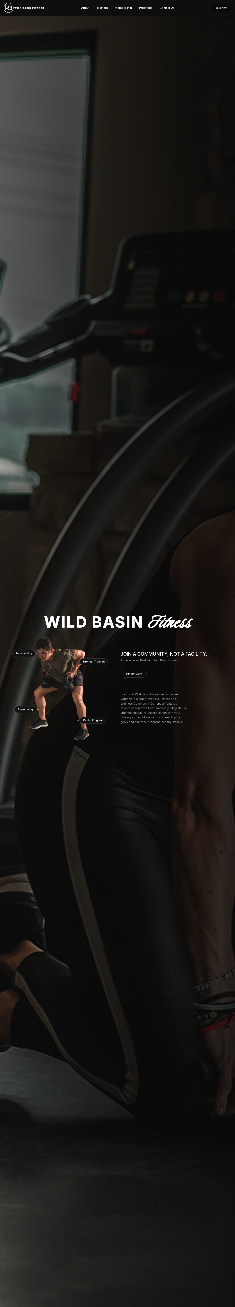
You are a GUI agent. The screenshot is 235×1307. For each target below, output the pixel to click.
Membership (123, 8)
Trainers (102, 8)
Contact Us (166, 8)
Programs (145, 8)
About (85, 8)
